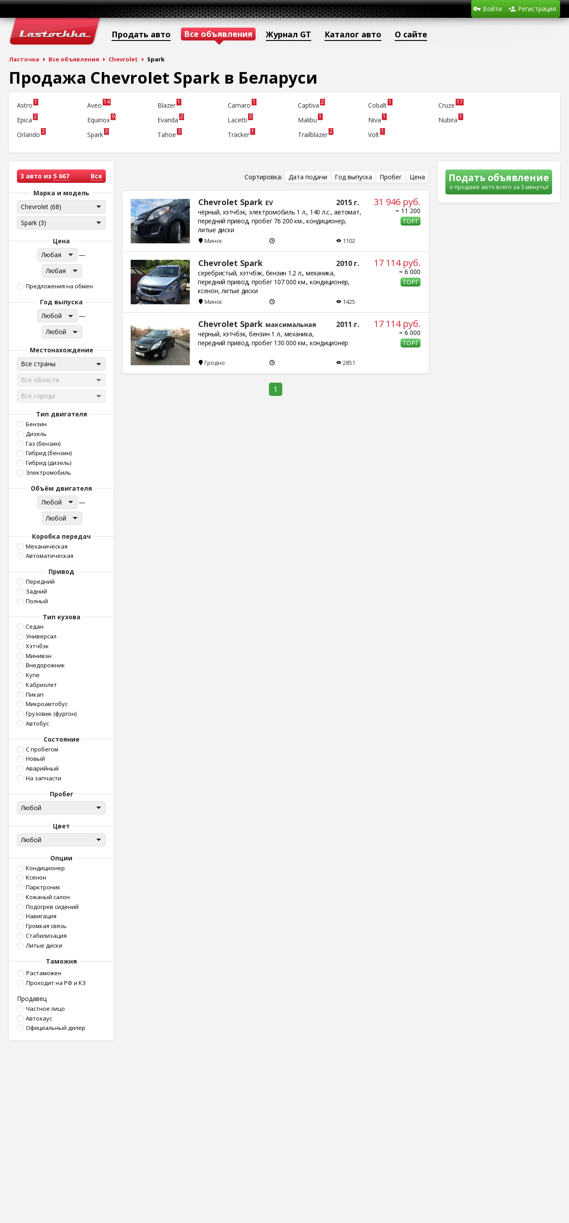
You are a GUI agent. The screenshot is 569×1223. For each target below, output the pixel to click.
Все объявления (73, 59)
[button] (60, 286)
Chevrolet (123, 59)
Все (96, 176)
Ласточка (24, 59)
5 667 (61, 176)
